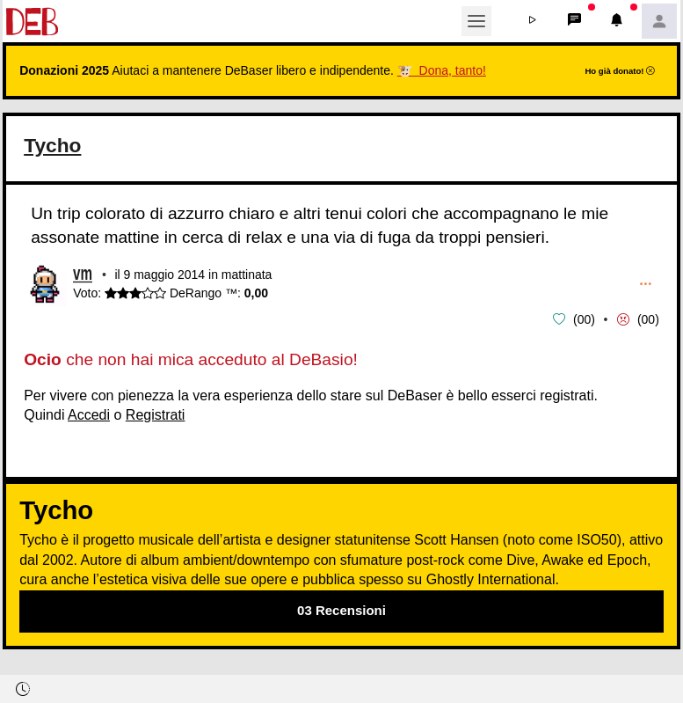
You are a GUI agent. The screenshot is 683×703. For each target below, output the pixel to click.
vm (82, 274)
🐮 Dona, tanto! (441, 70)
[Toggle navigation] (476, 21)
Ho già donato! (620, 71)
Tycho (54, 145)
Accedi (89, 413)
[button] (532, 21)
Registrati (155, 413)
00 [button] (585, 318)
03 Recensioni (341, 609)
